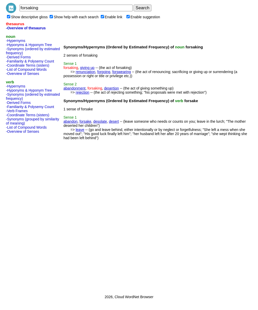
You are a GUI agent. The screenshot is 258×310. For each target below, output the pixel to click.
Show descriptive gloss (27, 17)
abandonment (74, 88)
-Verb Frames (17, 111)
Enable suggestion (143, 17)
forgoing (103, 72)
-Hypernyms (15, 41)
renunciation (85, 72)
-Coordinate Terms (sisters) (27, 65)
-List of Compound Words (26, 69)
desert (114, 121)
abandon (70, 121)
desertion (111, 88)
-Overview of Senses (22, 74)
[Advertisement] (26, 212)
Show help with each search (74, 17)
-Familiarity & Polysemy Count (30, 61)
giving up (87, 68)
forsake (85, 121)
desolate (100, 121)
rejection (82, 92)
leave (80, 130)
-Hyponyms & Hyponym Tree (29, 45)
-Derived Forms (18, 57)
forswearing (121, 72)
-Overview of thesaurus (26, 28)
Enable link (112, 17)
